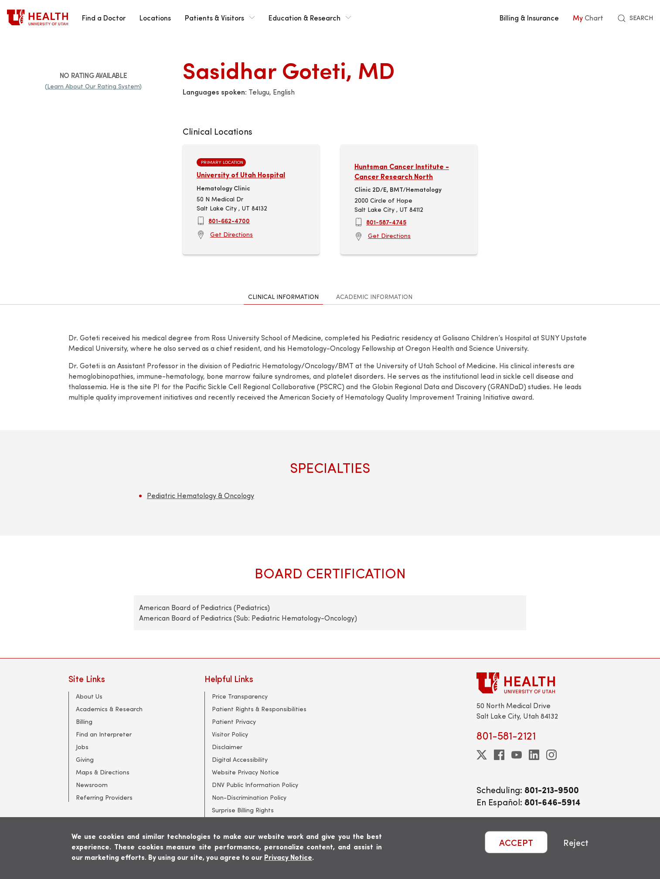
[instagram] (551, 755)
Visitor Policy (230, 734)
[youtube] (516, 755)
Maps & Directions (102, 772)
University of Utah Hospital (241, 175)
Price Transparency (240, 696)
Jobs (82, 747)
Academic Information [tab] (374, 296)
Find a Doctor (104, 17)
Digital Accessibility (240, 759)
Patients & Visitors (220, 17)
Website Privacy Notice (245, 772)
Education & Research (310, 17)
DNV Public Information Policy (255, 785)
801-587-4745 (386, 221)
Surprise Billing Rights (243, 810)
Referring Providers (104, 797)
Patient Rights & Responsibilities (259, 709)
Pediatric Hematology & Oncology (200, 495)
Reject (576, 842)
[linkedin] (534, 755)
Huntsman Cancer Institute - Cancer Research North (401, 171)
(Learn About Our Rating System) (93, 86)
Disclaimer (227, 747)
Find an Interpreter (104, 734)
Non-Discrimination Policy (249, 797)
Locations (155, 17)
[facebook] (499, 755)
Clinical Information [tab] (283, 296)
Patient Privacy (234, 721)
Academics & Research (109, 709)
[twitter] (481, 755)
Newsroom (92, 785)
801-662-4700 (229, 220)
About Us (89, 696)
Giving (85, 759)
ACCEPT (516, 842)
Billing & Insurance (529, 17)
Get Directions (231, 234)
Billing (84, 721)
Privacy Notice (288, 857)
